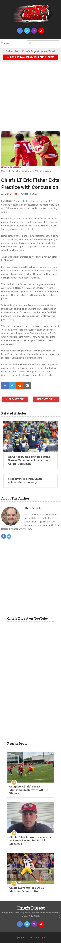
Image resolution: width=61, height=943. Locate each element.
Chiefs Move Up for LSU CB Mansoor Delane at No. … (26, 889)
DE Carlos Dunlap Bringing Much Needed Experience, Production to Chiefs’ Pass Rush (29, 460)
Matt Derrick (10, 194)
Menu (7, 43)
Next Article (46, 399)
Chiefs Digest (30, 908)
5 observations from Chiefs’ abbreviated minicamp (25, 480)
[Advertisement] (30, 98)
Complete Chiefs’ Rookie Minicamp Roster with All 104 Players (28, 790)
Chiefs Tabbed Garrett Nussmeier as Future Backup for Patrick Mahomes (30, 840)
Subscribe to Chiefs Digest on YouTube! (30, 57)
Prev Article (15, 399)
